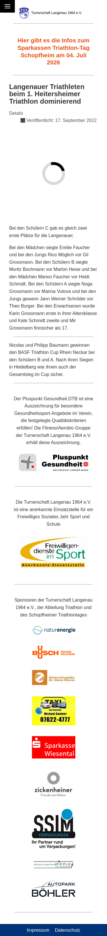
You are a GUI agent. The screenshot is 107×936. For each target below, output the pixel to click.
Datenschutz (67, 929)
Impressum (38, 929)
